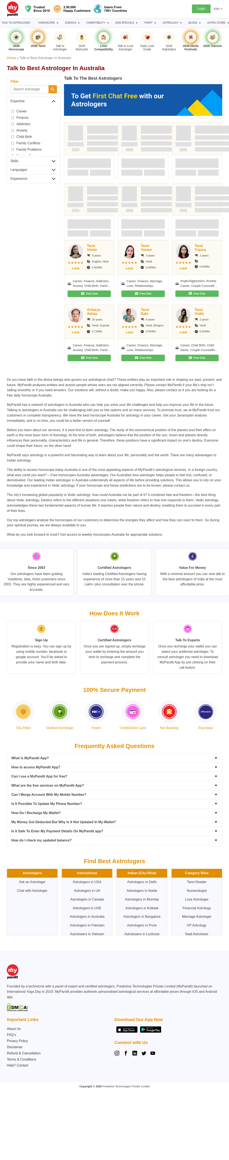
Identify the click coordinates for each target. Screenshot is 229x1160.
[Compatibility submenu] (108, 23)
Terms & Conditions (21, 1059)
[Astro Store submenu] (228, 23)
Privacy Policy (17, 1041)
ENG (217, 8)
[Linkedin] (135, 1053)
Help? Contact (17, 1065)
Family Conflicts (25, 143)
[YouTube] (153, 1053)
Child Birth (21, 136)
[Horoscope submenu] (57, 23)
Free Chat (89, 294)
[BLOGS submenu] (200, 23)
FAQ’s (11, 1035)
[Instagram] (118, 1053)
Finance (19, 117)
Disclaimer (15, 1047)
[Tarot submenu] (155, 23)
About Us (14, 1029)
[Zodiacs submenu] (79, 23)
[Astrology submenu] (181, 23)
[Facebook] (126, 1053)
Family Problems (26, 149)
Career (19, 111)
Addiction (20, 124)
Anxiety (19, 130)
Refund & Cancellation (23, 1053)
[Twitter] (144, 1053)
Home (11, 58)
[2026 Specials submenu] (137, 23)
